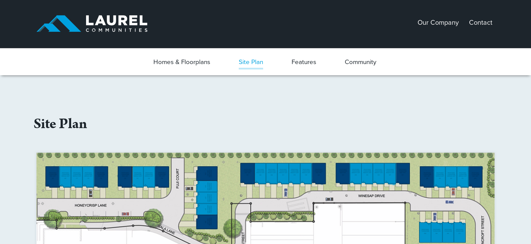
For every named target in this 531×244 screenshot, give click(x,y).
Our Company (438, 23)
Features (304, 62)
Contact (480, 23)
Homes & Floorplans (181, 62)
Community (360, 62)
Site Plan (251, 62)
